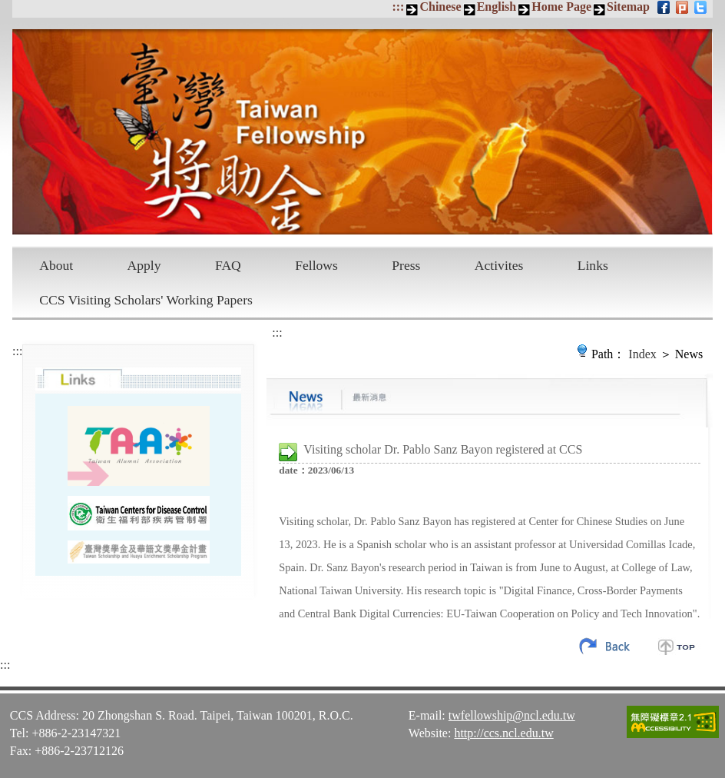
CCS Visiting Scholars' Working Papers (146, 300)
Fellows (316, 265)
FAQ (228, 265)
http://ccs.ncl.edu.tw (503, 733)
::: (398, 6)
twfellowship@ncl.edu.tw (512, 715)
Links (593, 265)
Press (406, 265)
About (56, 265)
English (497, 6)
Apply (144, 265)
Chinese (440, 6)
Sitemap (628, 6)
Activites (499, 265)
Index (642, 354)
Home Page (561, 6)
